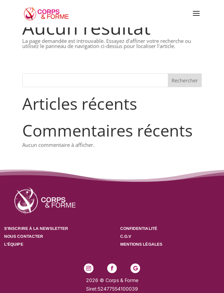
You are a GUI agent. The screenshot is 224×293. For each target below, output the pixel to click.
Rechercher (185, 80)
